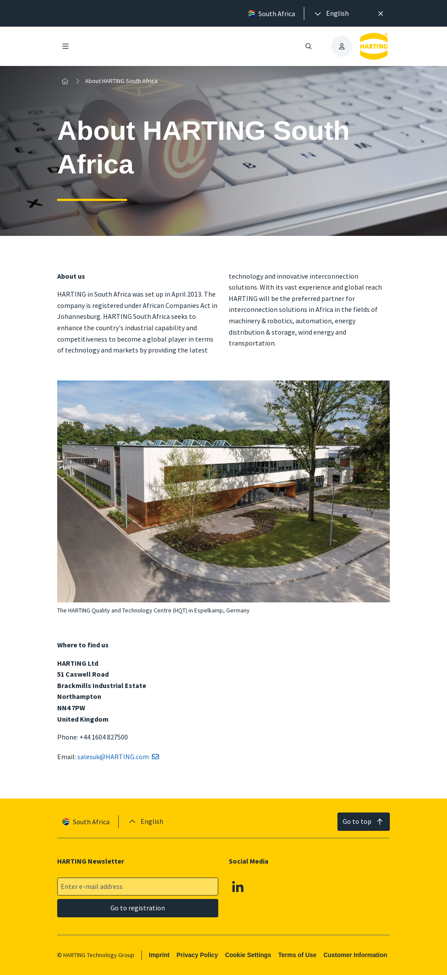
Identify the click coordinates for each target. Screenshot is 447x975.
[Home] (65, 81)
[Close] (380, 13)
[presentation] (331, 13)
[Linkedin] (238, 887)
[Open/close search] (308, 46)
